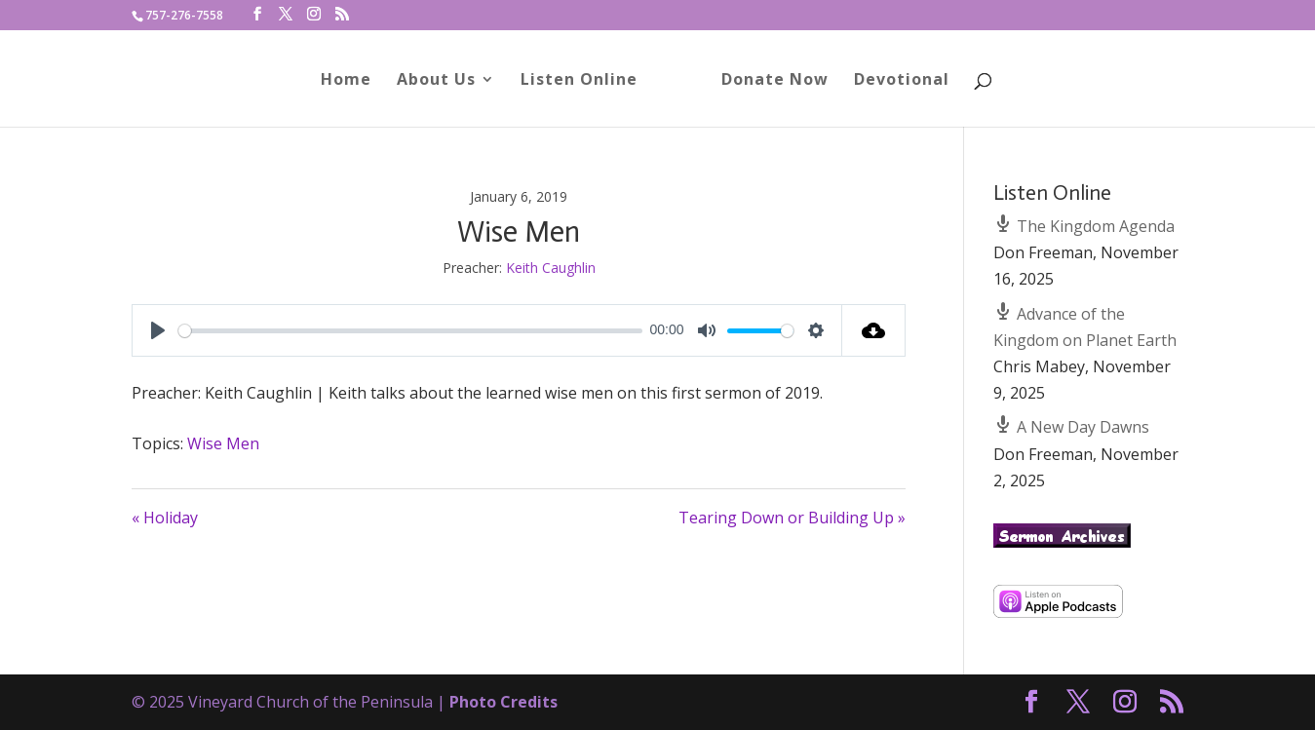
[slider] (410, 331)
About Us (443, 81)
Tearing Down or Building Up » (792, 517)
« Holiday (165, 517)
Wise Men (223, 443)
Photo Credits (503, 701)
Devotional (895, 81)
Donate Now (768, 81)
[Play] (158, 330)
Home (353, 81)
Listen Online (585, 81)
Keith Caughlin (551, 267)
